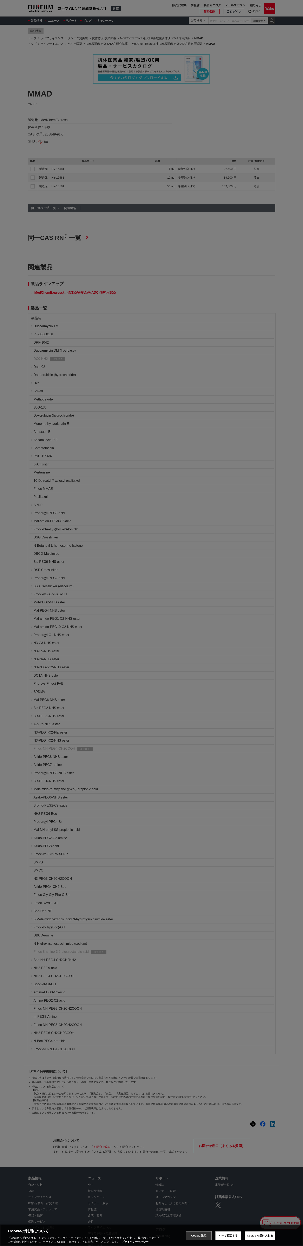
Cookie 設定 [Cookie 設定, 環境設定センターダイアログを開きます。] (198, 1235)
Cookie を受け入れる (260, 1235)
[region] (151, 1235)
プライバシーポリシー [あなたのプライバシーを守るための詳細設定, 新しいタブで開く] (135, 1241)
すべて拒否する (228, 1235)
